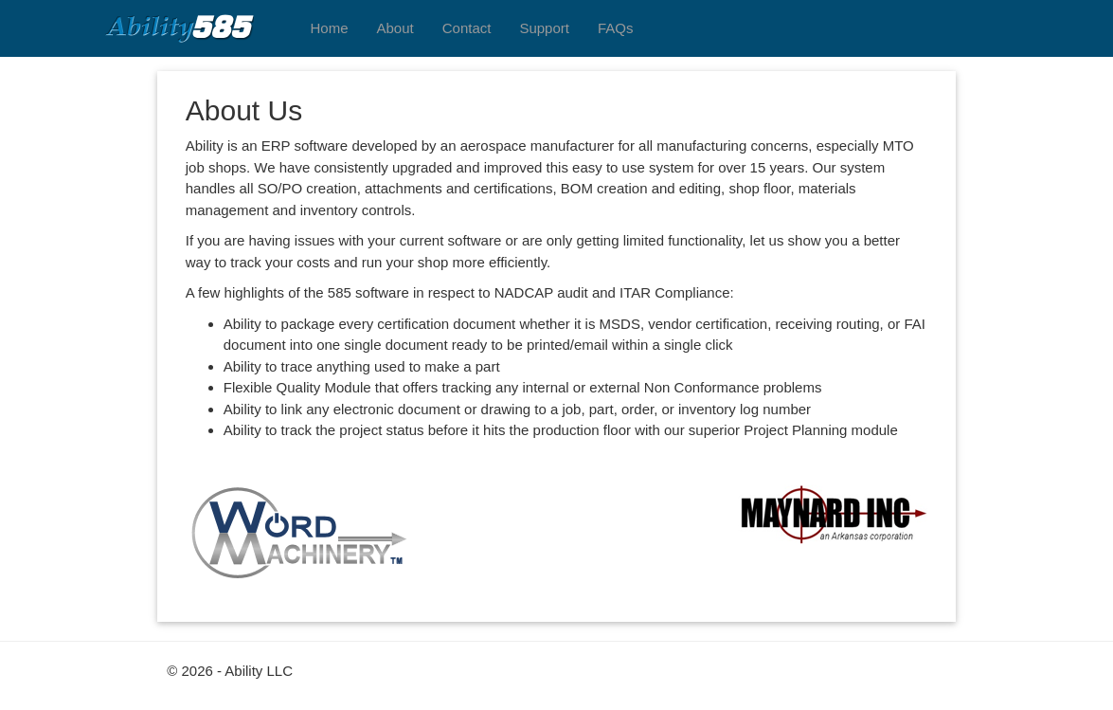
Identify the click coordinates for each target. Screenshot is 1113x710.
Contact (467, 28)
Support (544, 28)
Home (330, 28)
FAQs (616, 28)
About (395, 28)
